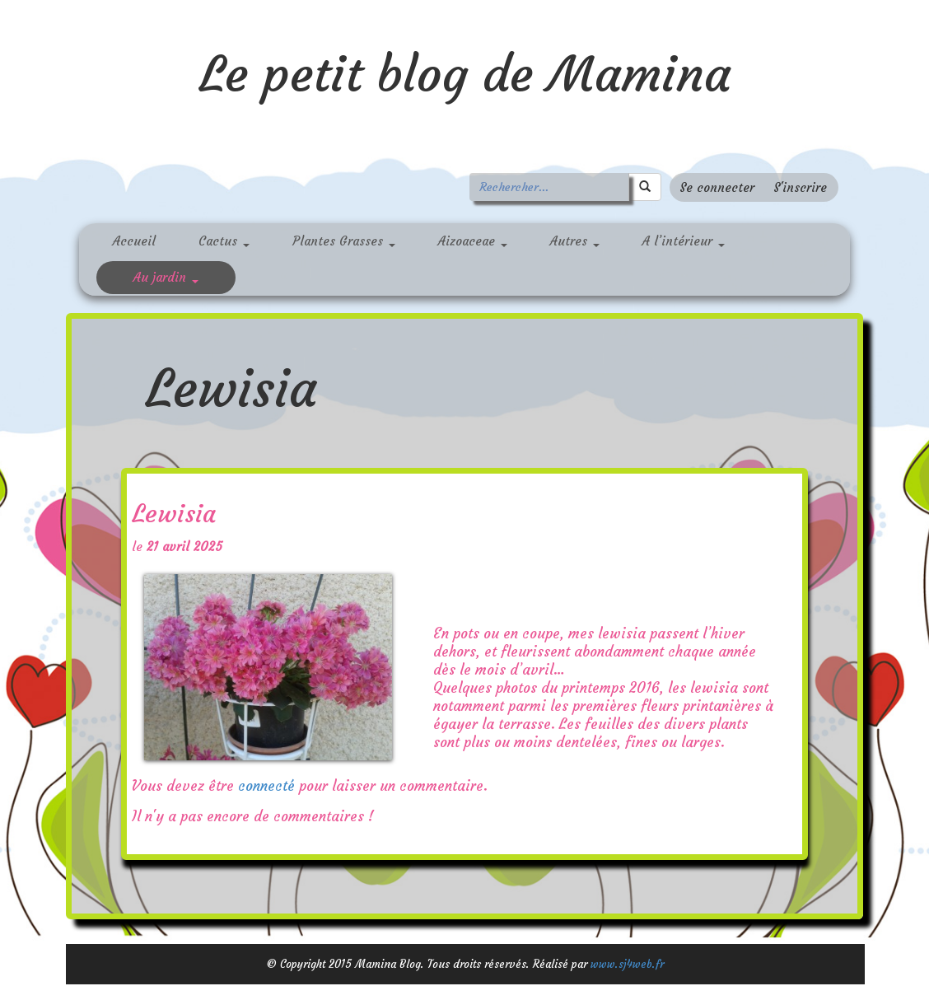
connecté (266, 786)
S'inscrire (800, 187)
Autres (575, 241)
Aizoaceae (472, 241)
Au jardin (165, 277)
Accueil (134, 241)
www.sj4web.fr (627, 964)
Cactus (224, 241)
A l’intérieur (683, 241)
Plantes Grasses (343, 241)
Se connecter (716, 187)
